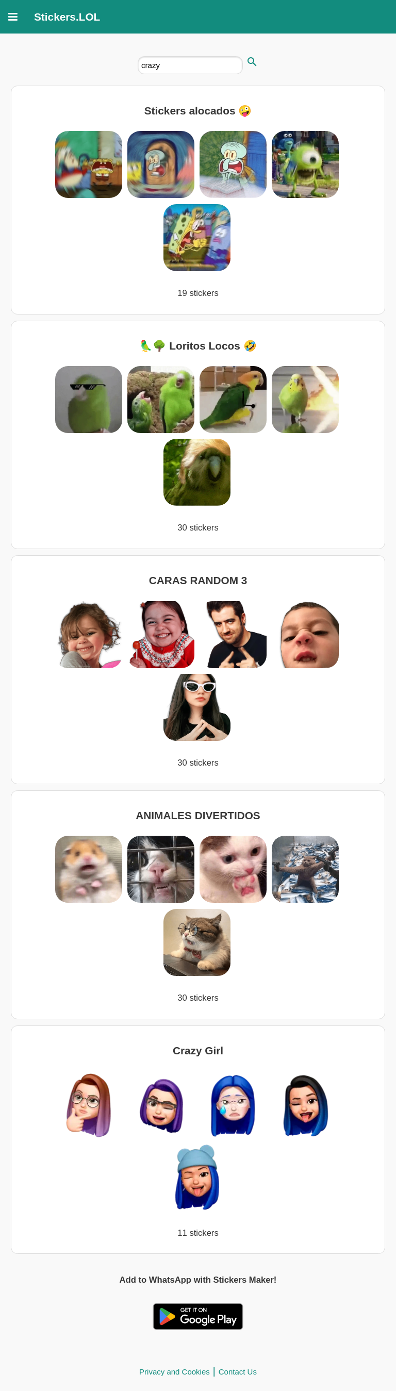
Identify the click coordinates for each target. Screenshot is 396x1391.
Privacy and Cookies (174, 1371)
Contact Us (238, 1371)
